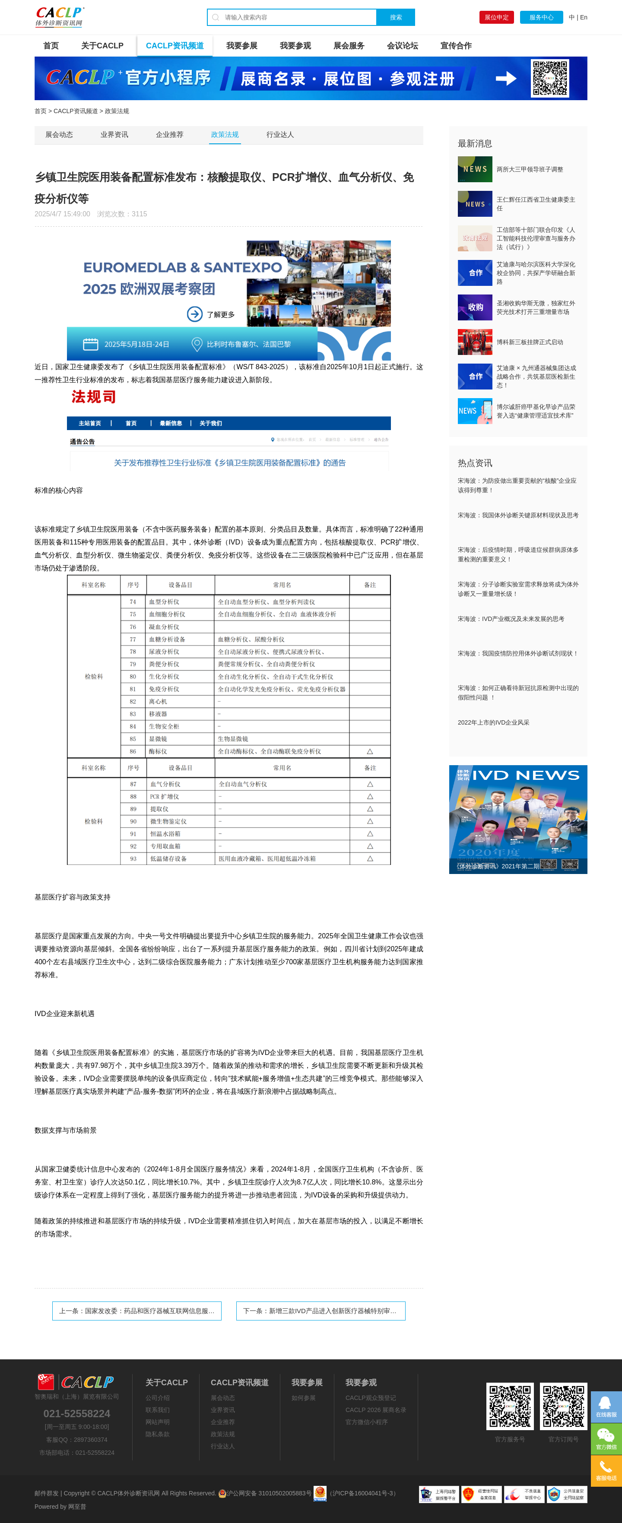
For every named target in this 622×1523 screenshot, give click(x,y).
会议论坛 (402, 45)
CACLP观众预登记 (371, 1397)
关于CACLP (102, 45)
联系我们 (158, 1409)
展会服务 (349, 45)
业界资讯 (114, 134)
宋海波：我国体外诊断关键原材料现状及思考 (518, 515)
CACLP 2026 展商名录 (376, 1409)
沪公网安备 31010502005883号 (265, 1493)
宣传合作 (456, 45)
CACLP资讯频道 (175, 45)
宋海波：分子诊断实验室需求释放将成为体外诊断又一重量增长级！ (518, 589)
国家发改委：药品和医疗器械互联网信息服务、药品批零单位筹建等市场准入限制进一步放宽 (218, 1310)
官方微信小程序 (367, 1422)
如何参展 (304, 1397)
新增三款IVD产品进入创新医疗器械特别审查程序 (339, 1310)
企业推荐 (170, 134)
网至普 (77, 1506)
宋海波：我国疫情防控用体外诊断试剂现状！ (518, 653)
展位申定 (497, 17)
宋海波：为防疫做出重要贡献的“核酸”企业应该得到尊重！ (517, 485)
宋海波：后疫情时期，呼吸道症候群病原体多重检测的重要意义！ (518, 554)
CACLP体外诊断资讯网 (128, 1493)
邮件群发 (47, 1493)
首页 (51, 45)
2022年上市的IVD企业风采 (494, 722)
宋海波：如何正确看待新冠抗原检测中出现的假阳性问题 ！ (518, 692)
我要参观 (295, 45)
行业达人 (280, 134)
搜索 (396, 17)
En (583, 17)
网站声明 (158, 1422)
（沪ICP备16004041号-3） (363, 1493)
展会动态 (59, 134)
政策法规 (225, 134)
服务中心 (542, 17)
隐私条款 (158, 1434)
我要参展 (241, 45)
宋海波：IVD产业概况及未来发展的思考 (511, 618)
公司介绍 (158, 1397)
